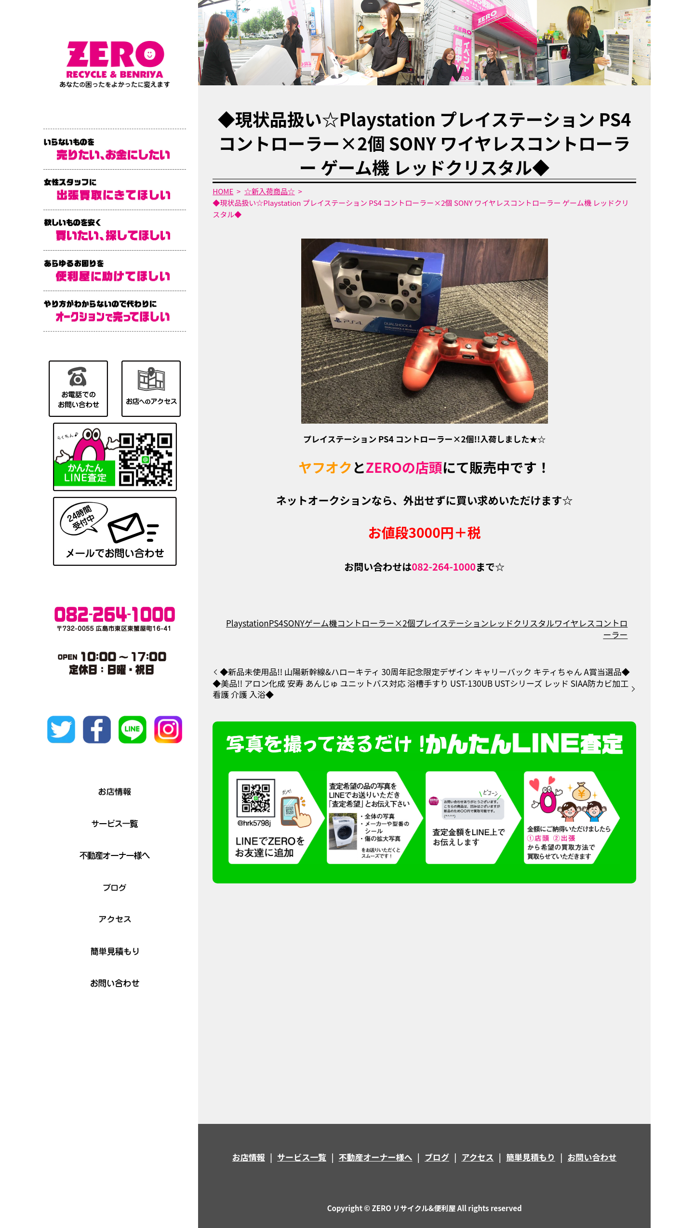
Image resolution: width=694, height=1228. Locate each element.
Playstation (247, 623)
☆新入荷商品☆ (269, 191)
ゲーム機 (321, 623)
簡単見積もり (530, 1157)
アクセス (477, 1157)
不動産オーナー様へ (376, 1157)
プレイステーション (452, 623)
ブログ (437, 1157)
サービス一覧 (301, 1157)
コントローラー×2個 (376, 623)
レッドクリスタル (521, 623)
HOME (223, 191)
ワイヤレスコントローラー (591, 629)
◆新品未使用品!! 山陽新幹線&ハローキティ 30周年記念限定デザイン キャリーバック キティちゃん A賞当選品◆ (425, 672)
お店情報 (248, 1157)
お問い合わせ (591, 1157)
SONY (294, 623)
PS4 (276, 623)
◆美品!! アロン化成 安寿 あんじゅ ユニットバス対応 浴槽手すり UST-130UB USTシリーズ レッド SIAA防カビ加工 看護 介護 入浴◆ (420, 689)
